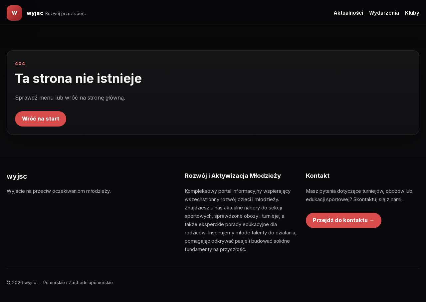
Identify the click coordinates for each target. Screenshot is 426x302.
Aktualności (348, 13)
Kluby (412, 13)
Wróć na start (40, 118)
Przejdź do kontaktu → (343, 220)
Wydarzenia (384, 13)
